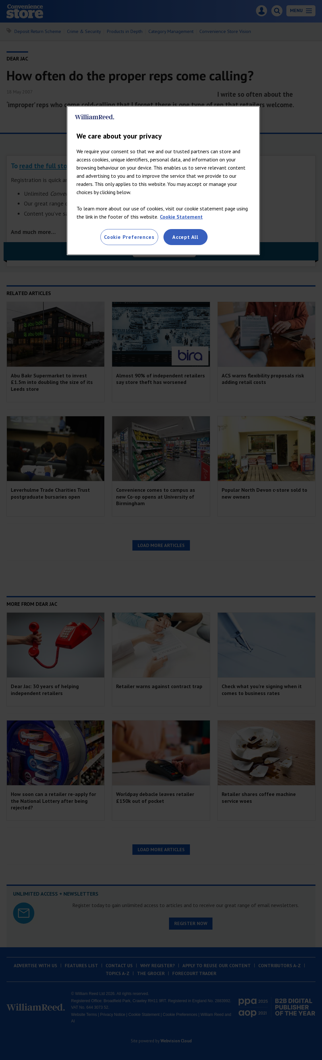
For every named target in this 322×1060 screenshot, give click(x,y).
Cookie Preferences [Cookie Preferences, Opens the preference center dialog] (129, 237)
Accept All (185, 237)
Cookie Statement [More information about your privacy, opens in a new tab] (181, 216)
